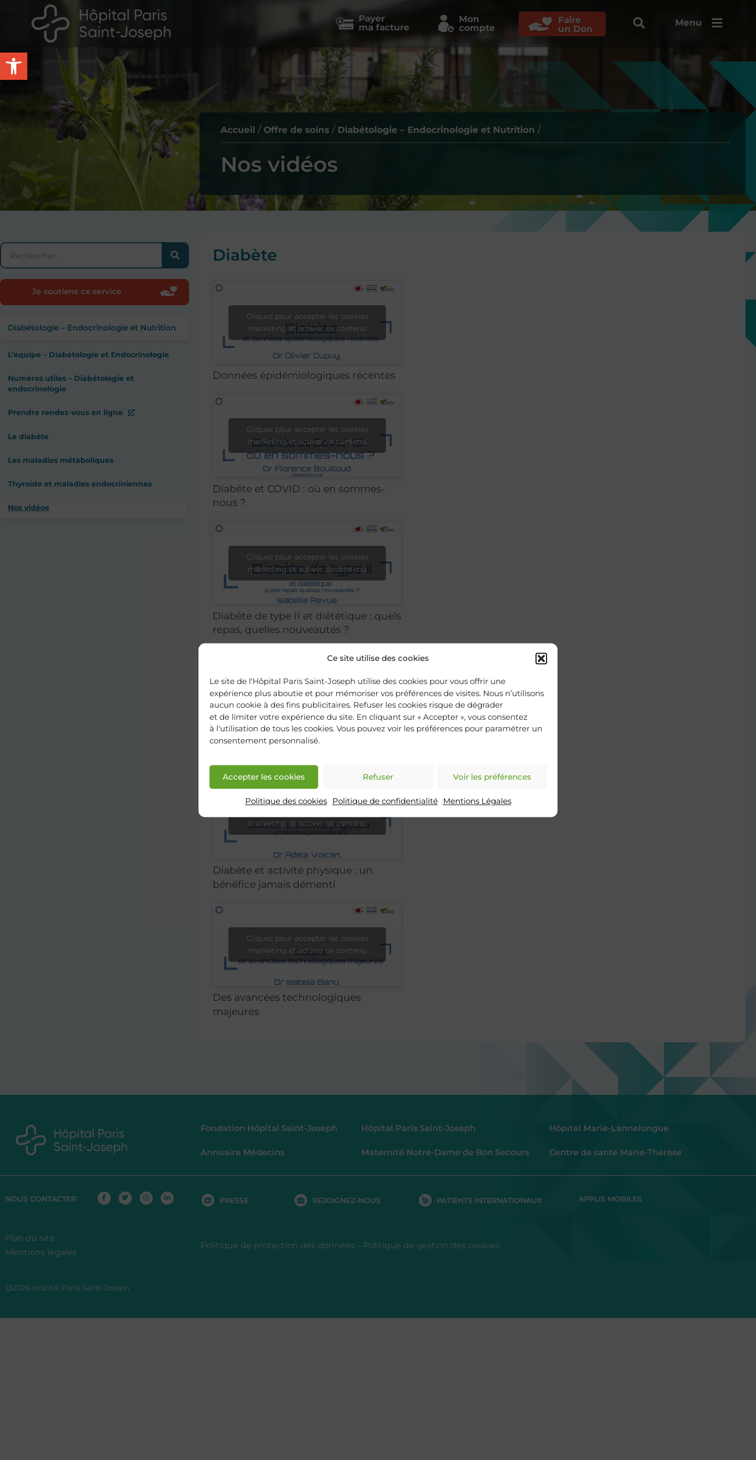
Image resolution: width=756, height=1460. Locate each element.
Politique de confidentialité (385, 801)
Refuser (378, 777)
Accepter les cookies (264, 777)
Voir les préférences (492, 777)
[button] (541, 658)
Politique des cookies (286, 801)
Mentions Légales (477, 801)
